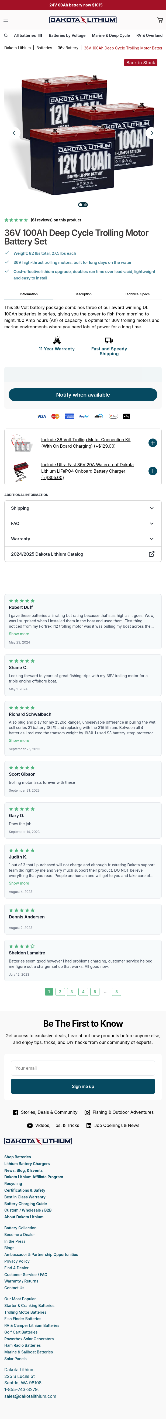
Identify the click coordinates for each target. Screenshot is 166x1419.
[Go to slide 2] (85, 204)
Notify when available (83, 394)
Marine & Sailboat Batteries (28, 1352)
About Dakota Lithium (23, 1217)
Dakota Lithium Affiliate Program (33, 1176)
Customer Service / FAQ (25, 1274)
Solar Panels (15, 1358)
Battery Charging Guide (25, 1203)
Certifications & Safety (24, 1190)
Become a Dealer (19, 1234)
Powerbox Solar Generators (29, 1339)
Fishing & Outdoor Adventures (119, 1112)
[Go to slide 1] (80, 204)
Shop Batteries (17, 1157)
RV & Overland (149, 35)
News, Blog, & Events (23, 1170)
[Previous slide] (14, 133)
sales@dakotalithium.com (30, 1396)
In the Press (15, 1241)
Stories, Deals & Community (45, 1112)
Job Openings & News (112, 1125)
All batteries (28, 35)
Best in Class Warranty (25, 1197)
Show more (19, 633)
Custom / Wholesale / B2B (27, 1210)
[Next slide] (151, 133)
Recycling (13, 1183)
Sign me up (83, 1086)
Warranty (83, 539)
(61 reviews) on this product (56, 220)
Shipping (83, 508)
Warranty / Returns (21, 1281)
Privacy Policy (17, 1261)
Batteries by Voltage (67, 35)
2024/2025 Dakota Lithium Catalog (83, 554)
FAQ (83, 523)
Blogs (9, 1247)
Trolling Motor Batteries (25, 1312)
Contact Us (14, 1287)
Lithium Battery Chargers (27, 1163)
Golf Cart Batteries (20, 1332)
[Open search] (6, 35)
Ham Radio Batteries (22, 1345)
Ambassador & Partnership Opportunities (41, 1254)
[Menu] (6, 20)
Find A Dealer (16, 1268)
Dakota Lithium (17, 47)
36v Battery (68, 47)
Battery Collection (20, 1228)
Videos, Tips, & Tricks (53, 1125)
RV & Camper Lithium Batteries (31, 1325)
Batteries (44, 47)
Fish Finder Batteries (22, 1318)
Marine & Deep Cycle (111, 35)
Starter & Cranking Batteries (29, 1305)
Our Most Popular (20, 1298)
